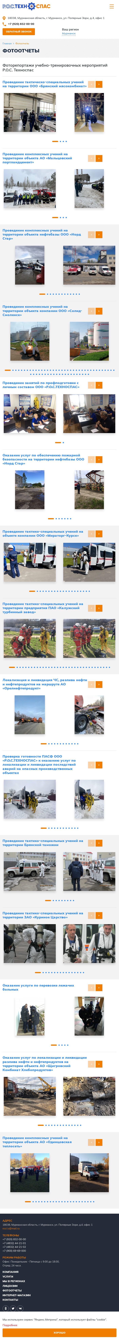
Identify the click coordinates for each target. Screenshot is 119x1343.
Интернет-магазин (17, 1295)
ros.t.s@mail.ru (11, 1228)
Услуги (8, 1276)
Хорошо (59, 1332)
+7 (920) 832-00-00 (21, 24)
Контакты (10, 1299)
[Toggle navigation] (111, 6)
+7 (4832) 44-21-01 (14, 1243)
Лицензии (10, 1286)
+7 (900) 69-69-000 (14, 1250)
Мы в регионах (14, 1281)
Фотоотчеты (12, 1290)
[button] (99, 84)
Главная (7, 43)
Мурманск (69, 33)
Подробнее (10, 1325)
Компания (10, 1271)
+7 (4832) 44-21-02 (14, 1246)
